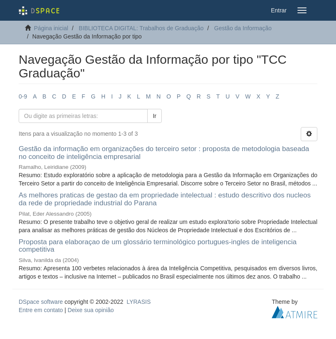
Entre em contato (41, 310)
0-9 (23, 96)
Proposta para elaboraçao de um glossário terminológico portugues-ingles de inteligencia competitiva (158, 246)
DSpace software (41, 301)
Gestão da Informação (243, 28)
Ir (154, 116)
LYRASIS (139, 301)
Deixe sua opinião (91, 310)
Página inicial (51, 28)
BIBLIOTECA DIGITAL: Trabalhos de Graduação (141, 28)
